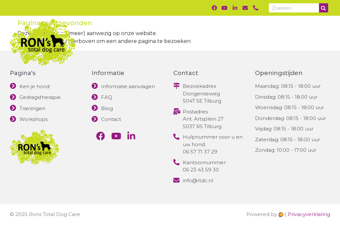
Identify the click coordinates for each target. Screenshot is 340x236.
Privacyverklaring (309, 214)
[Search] (323, 7)
